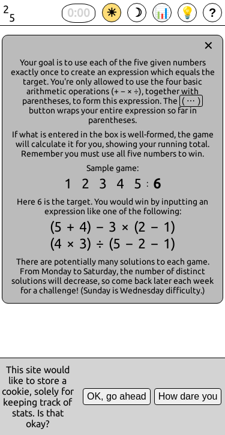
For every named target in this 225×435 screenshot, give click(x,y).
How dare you (188, 396)
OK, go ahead (116, 396)
